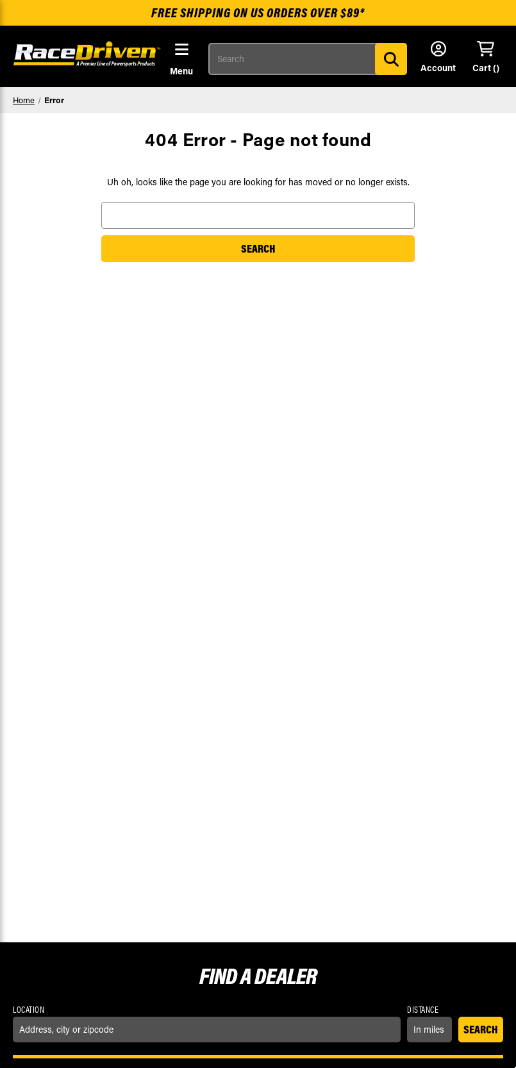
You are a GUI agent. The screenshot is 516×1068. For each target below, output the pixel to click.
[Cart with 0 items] (485, 57)
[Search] (391, 59)
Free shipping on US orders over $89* (258, 12)
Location (28, 1009)
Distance (422, 1009)
